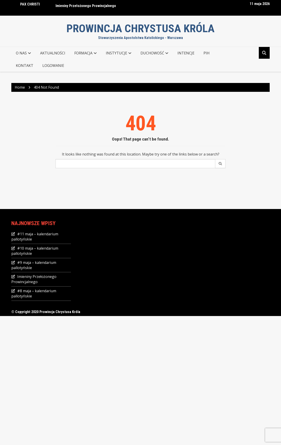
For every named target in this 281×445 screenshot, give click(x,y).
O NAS (21, 53)
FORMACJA (83, 53)
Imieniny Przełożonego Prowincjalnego (86, 6)
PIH (206, 53)
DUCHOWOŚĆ (152, 53)
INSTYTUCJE (116, 53)
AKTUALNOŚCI (52, 53)
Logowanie (53, 65)
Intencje (185, 53)
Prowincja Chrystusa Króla (140, 28)
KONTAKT (24, 65)
